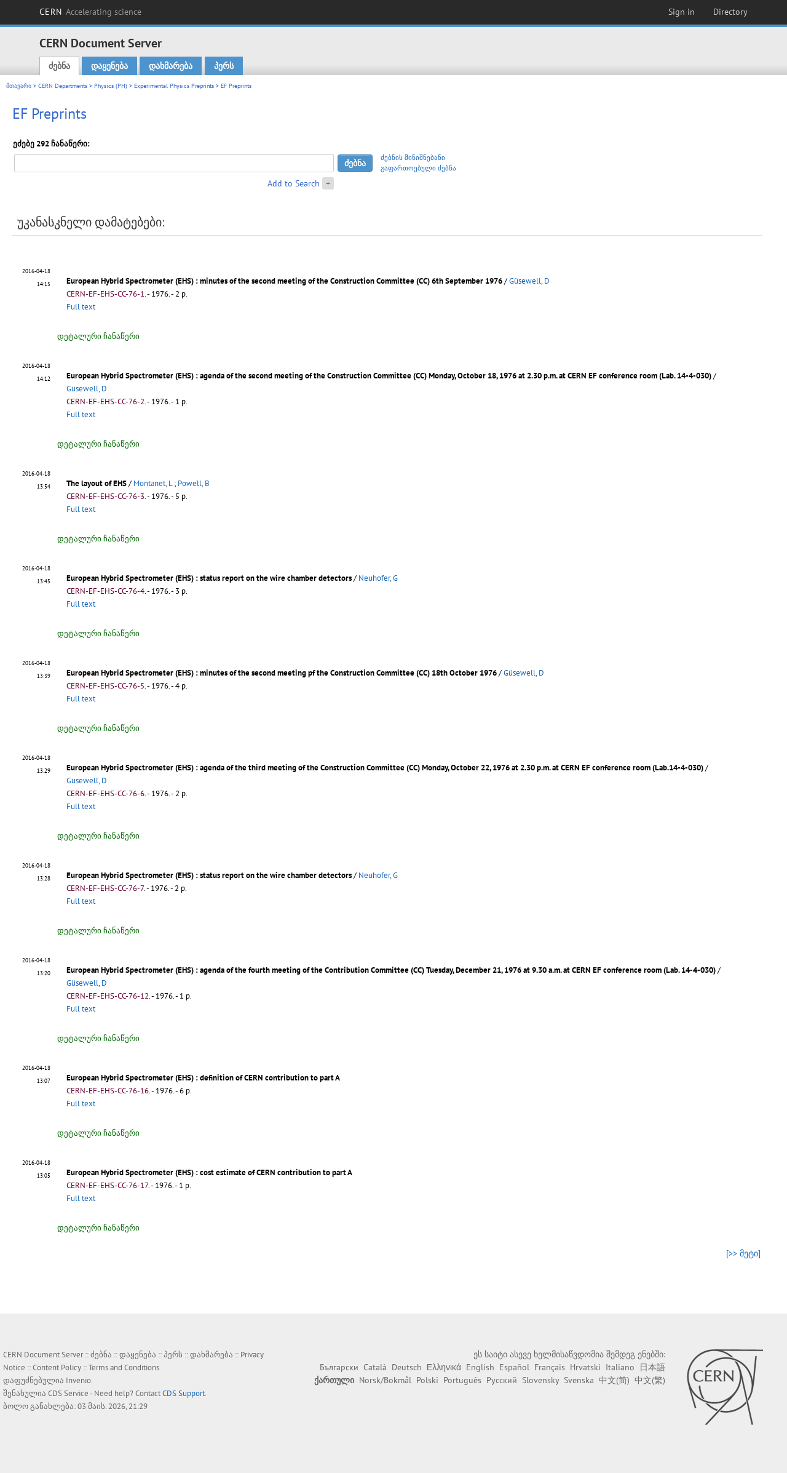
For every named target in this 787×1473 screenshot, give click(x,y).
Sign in (681, 11)
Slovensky (540, 1380)
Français (549, 1367)
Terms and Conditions (124, 1367)
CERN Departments (62, 86)
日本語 (652, 1367)
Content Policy (57, 1367)
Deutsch (407, 1367)
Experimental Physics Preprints (174, 86)
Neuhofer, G (378, 578)
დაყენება (109, 65)
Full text (80, 306)
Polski (427, 1380)
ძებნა (59, 65)
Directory (730, 11)
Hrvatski (585, 1367)
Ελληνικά (444, 1367)
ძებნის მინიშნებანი (413, 157)
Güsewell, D (529, 281)
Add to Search (293, 183)
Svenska (579, 1380)
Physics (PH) (110, 86)
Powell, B (194, 483)
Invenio (78, 1380)
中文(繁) (650, 1380)
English (480, 1367)
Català (375, 1367)
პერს (224, 65)
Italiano (620, 1367)
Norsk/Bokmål (385, 1380)
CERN (90, 11)
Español (514, 1367)
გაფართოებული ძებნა (418, 168)
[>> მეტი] (743, 1253)
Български (339, 1367)
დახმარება (170, 65)
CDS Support (183, 1393)
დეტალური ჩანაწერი (98, 336)
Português (462, 1380)
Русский (501, 1380)
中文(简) (614, 1380)
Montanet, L (152, 483)
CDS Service (68, 1393)
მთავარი (18, 86)
